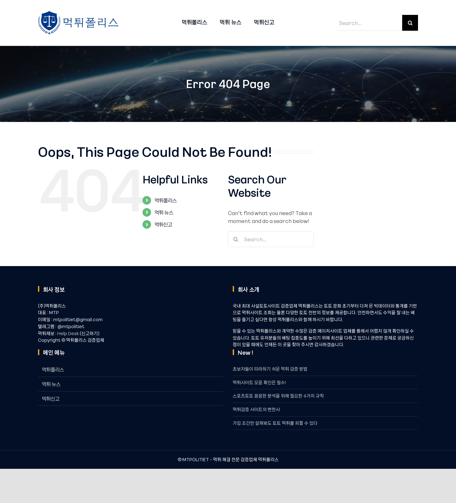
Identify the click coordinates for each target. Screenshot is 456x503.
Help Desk (68, 333)
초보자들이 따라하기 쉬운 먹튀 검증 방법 (270, 369)
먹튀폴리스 (166, 200)
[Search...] (368, 23)
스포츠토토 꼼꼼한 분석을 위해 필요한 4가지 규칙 (278, 395)
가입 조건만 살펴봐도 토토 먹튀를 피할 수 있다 (275, 423)
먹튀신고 (163, 224)
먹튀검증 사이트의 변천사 (256, 409)
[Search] (410, 23)
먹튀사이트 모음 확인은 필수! (259, 382)
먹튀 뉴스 (164, 212)
